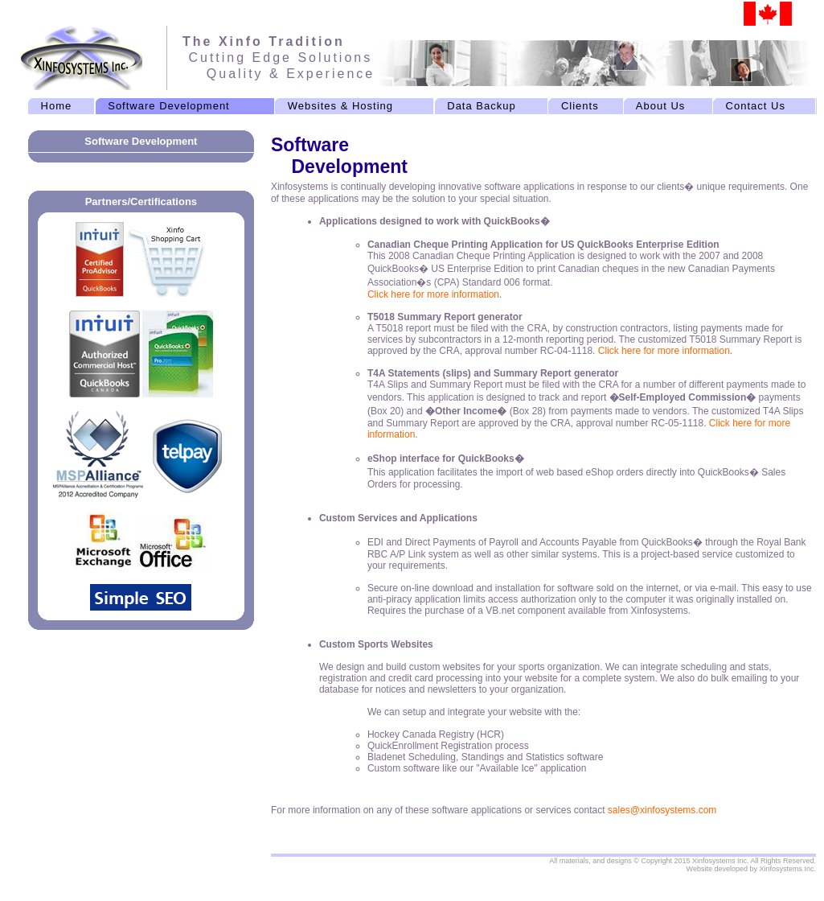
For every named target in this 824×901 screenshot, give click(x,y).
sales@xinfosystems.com (662, 810)
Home (56, 106)
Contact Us (755, 106)
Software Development (168, 106)
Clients (580, 106)
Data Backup (481, 106)
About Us (660, 106)
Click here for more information (433, 294)
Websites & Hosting (341, 106)
